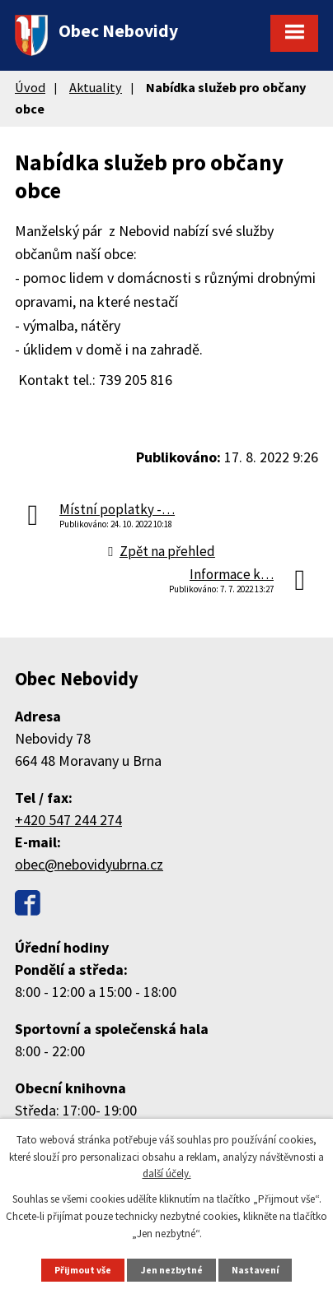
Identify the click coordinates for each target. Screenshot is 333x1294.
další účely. (167, 1173)
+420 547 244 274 (68, 819)
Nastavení (255, 1270)
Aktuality (95, 87)
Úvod (30, 87)
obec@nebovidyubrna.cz (89, 864)
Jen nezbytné (172, 1270)
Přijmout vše (82, 1270)
